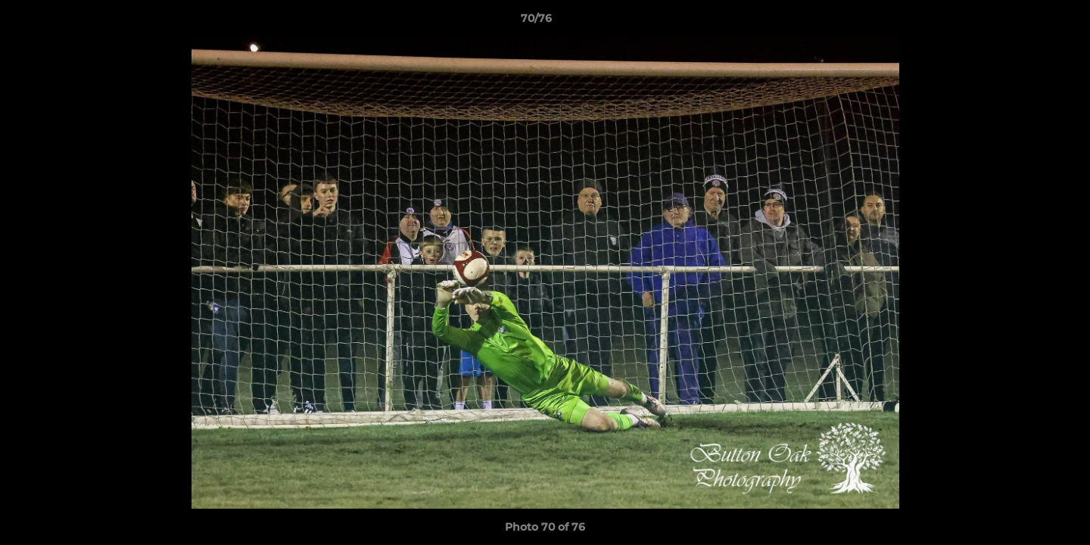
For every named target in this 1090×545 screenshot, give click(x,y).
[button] (1026, 22)
